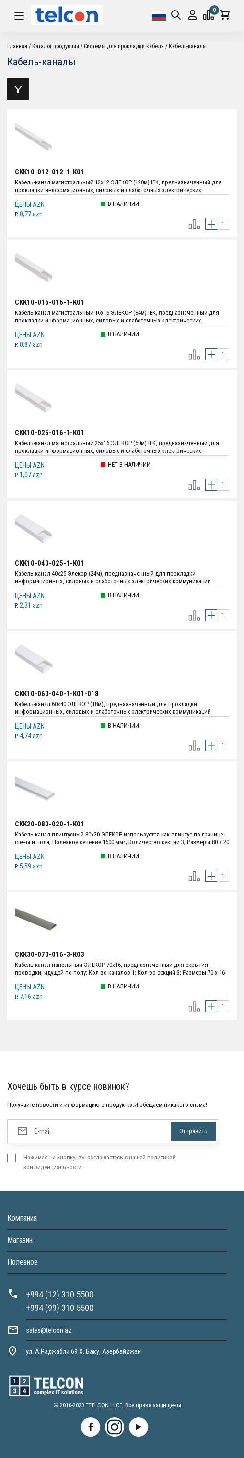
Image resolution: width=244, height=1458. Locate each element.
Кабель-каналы (188, 46)
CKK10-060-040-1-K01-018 (57, 693)
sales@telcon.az (48, 1330)
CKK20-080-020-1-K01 (49, 824)
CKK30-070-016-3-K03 (49, 954)
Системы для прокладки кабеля (124, 46)
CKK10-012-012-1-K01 (49, 172)
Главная (17, 46)
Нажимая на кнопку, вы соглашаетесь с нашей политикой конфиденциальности (99, 1162)
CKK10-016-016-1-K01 (49, 302)
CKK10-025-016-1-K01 (49, 433)
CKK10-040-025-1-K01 (49, 563)
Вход (192, 15)
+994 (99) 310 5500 (59, 1308)
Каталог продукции (55, 46)
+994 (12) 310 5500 (59, 1294)
